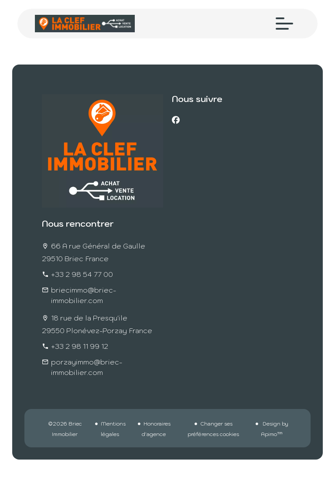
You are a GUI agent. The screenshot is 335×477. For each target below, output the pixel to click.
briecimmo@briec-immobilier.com (83, 295)
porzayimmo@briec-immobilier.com (86, 367)
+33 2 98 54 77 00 (82, 274)
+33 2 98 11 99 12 (79, 346)
